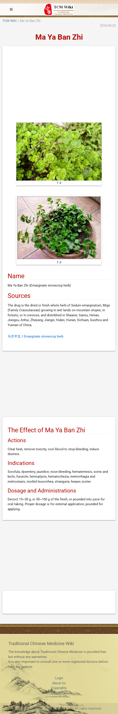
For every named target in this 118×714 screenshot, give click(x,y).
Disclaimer (59, 693)
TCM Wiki (9, 21)
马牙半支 (14, 336)
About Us (59, 683)
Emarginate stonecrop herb (43, 336)
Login (59, 678)
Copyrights (59, 688)
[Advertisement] (59, 85)
